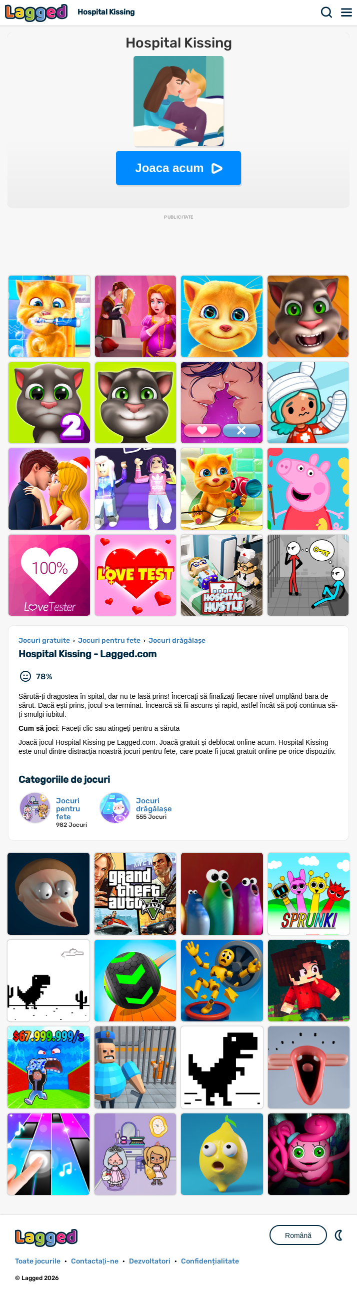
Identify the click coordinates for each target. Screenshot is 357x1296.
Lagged (37, 13)
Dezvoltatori (149, 1261)
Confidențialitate (210, 1261)
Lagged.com (47, 1237)
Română (298, 1235)
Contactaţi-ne (94, 1261)
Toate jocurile (37, 1261)
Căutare (327, 12)
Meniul (347, 12)
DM (340, 1235)
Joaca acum (169, 168)
